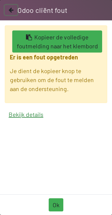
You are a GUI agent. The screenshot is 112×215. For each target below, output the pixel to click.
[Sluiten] (11, 10)
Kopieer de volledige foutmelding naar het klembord (57, 41)
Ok (56, 204)
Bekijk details (26, 114)
